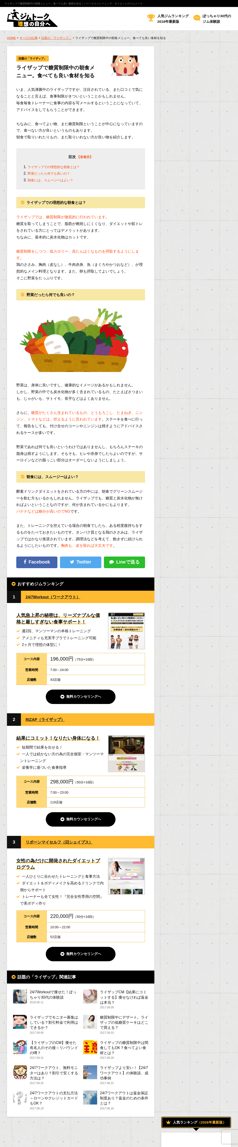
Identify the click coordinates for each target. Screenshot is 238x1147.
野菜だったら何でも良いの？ (52, 174)
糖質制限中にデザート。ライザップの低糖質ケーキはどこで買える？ (124, 1024)
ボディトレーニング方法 (186, 489)
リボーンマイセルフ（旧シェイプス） (63, 843)
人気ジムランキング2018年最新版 (173, 18)
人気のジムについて (184, 500)
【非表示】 (85, 157)
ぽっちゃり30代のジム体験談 (217, 18)
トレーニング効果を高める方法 (191, 468)
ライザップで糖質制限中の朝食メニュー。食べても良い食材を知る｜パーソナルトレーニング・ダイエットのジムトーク (74, 3)
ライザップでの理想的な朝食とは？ (57, 167)
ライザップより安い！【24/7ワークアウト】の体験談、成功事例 (124, 1076)
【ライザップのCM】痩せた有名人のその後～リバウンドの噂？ (54, 1050)
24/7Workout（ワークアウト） (57, 597)
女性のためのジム (181, 510)
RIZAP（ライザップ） (48, 720)
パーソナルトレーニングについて (194, 479)
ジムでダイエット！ (184, 457)
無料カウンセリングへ (84, 697)
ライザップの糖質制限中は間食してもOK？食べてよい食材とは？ (124, 1050)
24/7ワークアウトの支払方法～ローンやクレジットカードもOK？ (54, 1102)
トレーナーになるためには (188, 531)
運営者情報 (15, 1140)
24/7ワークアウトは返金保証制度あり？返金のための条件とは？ (124, 1102)
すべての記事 (29, 38)
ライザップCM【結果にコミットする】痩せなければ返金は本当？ (124, 998)
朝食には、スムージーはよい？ (54, 180)
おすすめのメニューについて (190, 447)
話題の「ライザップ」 (56, 38)
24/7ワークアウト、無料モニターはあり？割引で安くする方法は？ (54, 1076)
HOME (11, 38)
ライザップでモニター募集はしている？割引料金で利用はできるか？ (54, 1024)
